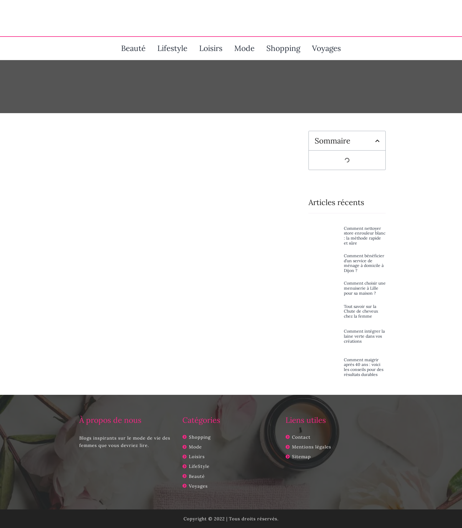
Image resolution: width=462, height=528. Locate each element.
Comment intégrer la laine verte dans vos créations (364, 336)
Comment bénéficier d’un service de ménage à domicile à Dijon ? (364, 263)
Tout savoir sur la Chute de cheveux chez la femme (361, 311)
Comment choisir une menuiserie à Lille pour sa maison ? (365, 288)
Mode (244, 48)
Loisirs (210, 48)
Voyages (326, 48)
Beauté (133, 48)
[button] (377, 140)
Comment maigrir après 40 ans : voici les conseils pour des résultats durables (363, 367)
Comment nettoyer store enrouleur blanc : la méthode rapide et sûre (364, 236)
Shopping (283, 48)
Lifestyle (172, 48)
